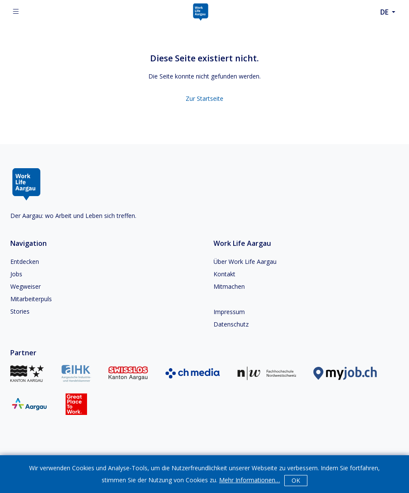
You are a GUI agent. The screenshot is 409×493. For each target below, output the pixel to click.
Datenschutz (231, 324)
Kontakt (224, 274)
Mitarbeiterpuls (31, 299)
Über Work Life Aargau (245, 261)
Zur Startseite (204, 98)
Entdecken (24, 261)
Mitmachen (229, 286)
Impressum (229, 312)
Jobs (16, 274)
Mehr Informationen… (249, 480)
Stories (20, 311)
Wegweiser (25, 286)
